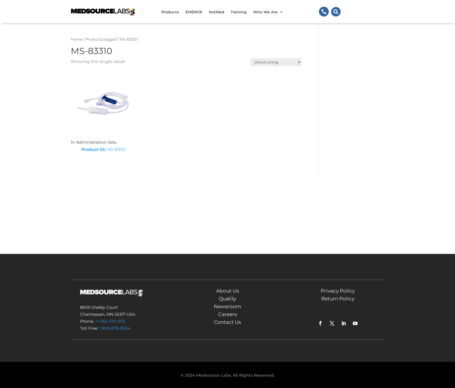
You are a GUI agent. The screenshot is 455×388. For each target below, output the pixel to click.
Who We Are (265, 12)
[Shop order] (276, 62)
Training (239, 12)
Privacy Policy (338, 291)
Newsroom (227, 306)
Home (77, 39)
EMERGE (194, 12)
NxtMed (216, 12)
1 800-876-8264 (114, 328)
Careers (227, 314)
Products (170, 12)
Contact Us (227, 322)
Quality (227, 299)
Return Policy (337, 299)
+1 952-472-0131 (110, 321)
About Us (227, 291)
